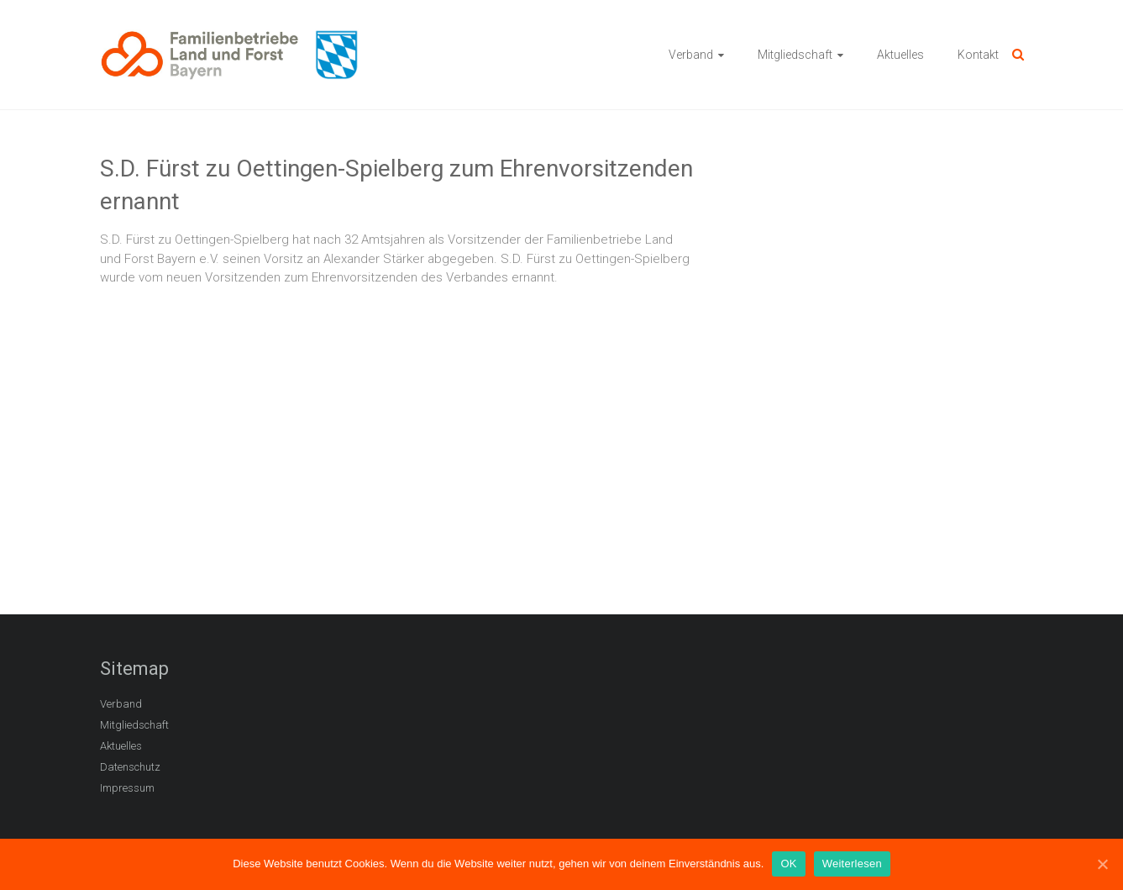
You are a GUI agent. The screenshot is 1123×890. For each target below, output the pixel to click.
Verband (691, 54)
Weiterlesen (852, 863)
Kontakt (978, 54)
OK (788, 863)
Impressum (127, 788)
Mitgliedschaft (795, 54)
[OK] (1102, 864)
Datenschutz (130, 767)
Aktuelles (900, 54)
